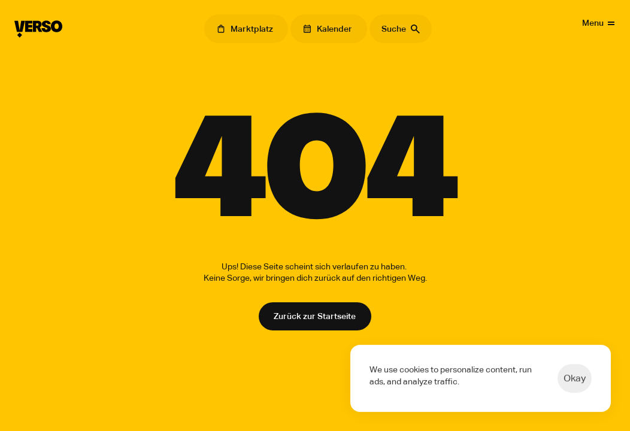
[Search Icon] (400, 28)
